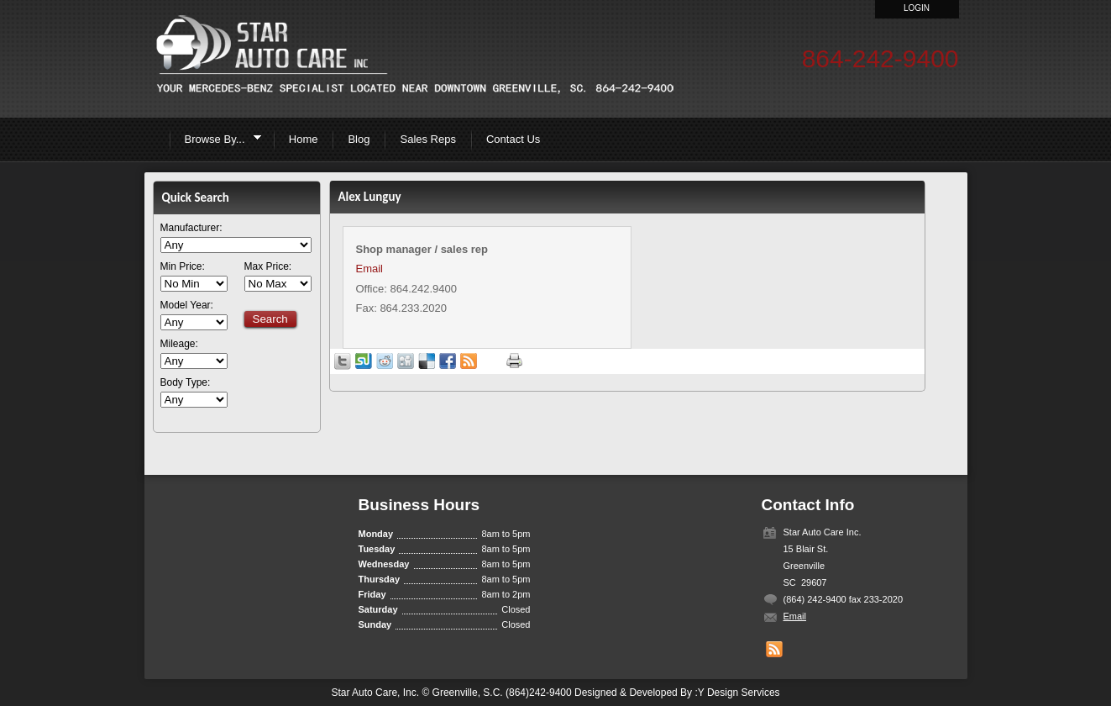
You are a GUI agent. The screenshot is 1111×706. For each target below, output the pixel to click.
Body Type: (185, 382)
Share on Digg (405, 361)
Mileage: (179, 344)
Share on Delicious (426, 361)
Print (514, 361)
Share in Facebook (447, 361)
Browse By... (218, 141)
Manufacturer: (191, 228)
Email (370, 268)
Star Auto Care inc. (413, 54)
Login (917, 8)
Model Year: (186, 305)
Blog (358, 139)
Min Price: (182, 266)
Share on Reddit (384, 361)
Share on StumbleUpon (363, 361)
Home (303, 139)
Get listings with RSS (468, 361)
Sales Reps (427, 139)
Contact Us (513, 139)
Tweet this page (342, 361)
